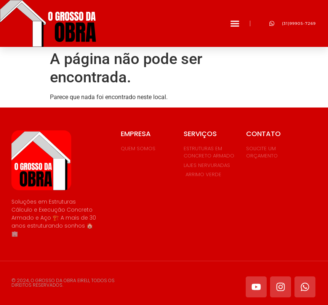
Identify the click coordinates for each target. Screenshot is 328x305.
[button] (235, 23)
